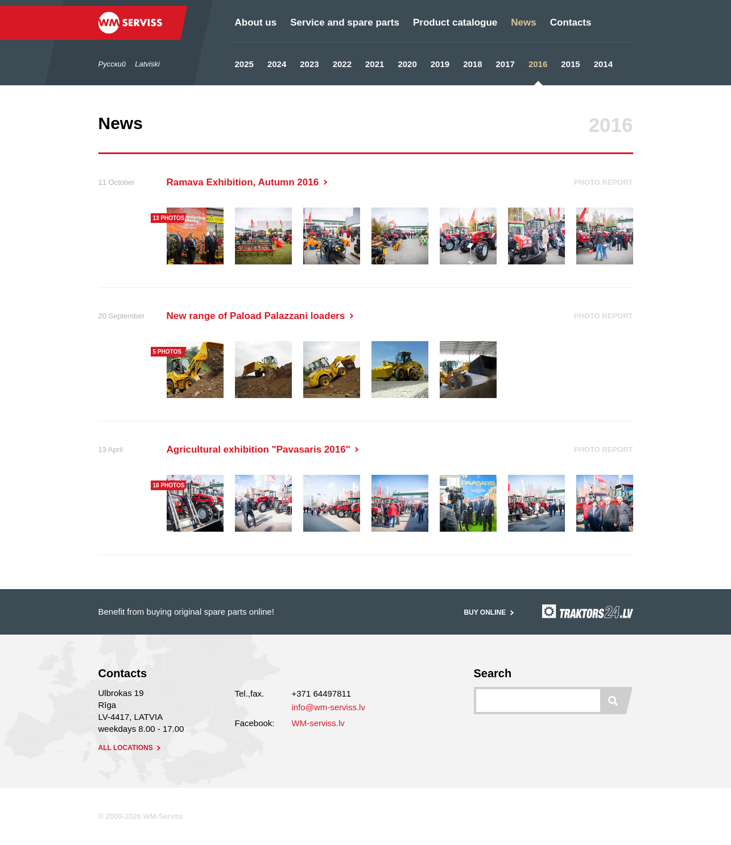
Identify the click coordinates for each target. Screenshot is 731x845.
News (523, 22)
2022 (342, 64)
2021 (374, 64)
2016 (537, 64)
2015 (570, 64)
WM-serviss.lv (318, 723)
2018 (472, 64)
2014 (603, 64)
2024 (276, 64)
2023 (309, 64)
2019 (440, 64)
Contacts (571, 22)
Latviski (147, 64)
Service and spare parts (344, 22)
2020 (407, 64)
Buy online (489, 612)
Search (493, 673)
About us (256, 22)
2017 (505, 64)
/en (69, 39)
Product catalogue (455, 22)
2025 (244, 64)
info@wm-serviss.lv (328, 707)
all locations (130, 748)
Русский (112, 64)
